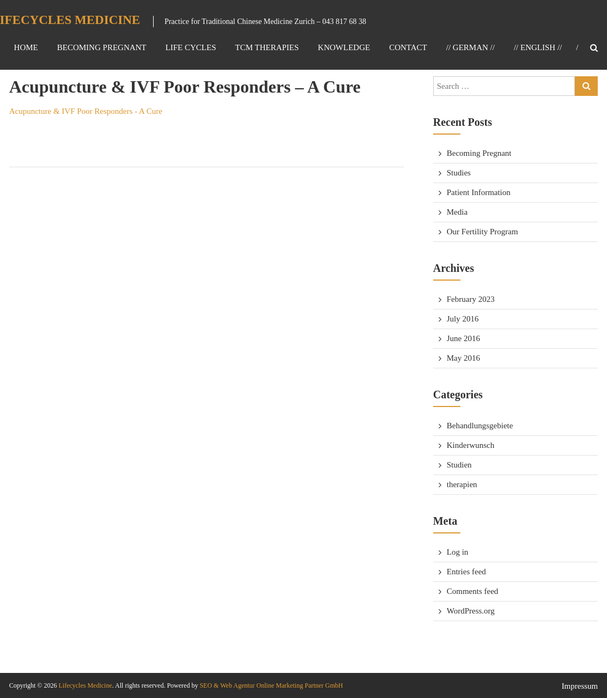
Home (26, 47)
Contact (408, 47)
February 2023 (471, 299)
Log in (458, 552)
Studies (459, 172)
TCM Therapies (267, 47)
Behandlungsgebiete (480, 425)
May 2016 (463, 358)
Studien (459, 464)
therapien (462, 484)
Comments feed (473, 591)
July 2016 (463, 318)
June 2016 (463, 338)
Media (457, 212)
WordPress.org (471, 610)
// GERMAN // (470, 47)
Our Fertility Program (482, 231)
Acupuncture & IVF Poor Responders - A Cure (85, 111)
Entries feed (466, 571)
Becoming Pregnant (102, 47)
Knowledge (344, 47)
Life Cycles (191, 47)
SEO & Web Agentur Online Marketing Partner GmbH (270, 685)
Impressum (580, 686)
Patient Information (479, 192)
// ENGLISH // (538, 47)
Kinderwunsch (470, 445)
